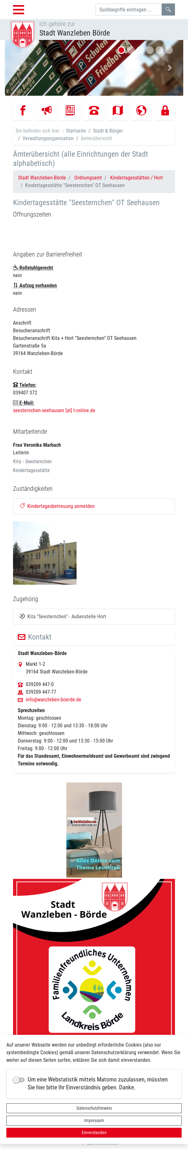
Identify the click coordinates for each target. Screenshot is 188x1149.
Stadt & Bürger (108, 131)
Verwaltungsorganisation (48, 138)
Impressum (94, 1120)
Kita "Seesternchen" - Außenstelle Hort (63, 616)
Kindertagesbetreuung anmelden (57, 506)
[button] (18, 68)
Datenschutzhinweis (94, 1108)
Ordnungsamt (88, 178)
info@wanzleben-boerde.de (53, 699)
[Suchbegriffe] (128, 9)
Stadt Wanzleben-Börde (42, 178)
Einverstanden (94, 1132)
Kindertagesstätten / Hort (136, 178)
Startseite (76, 131)
